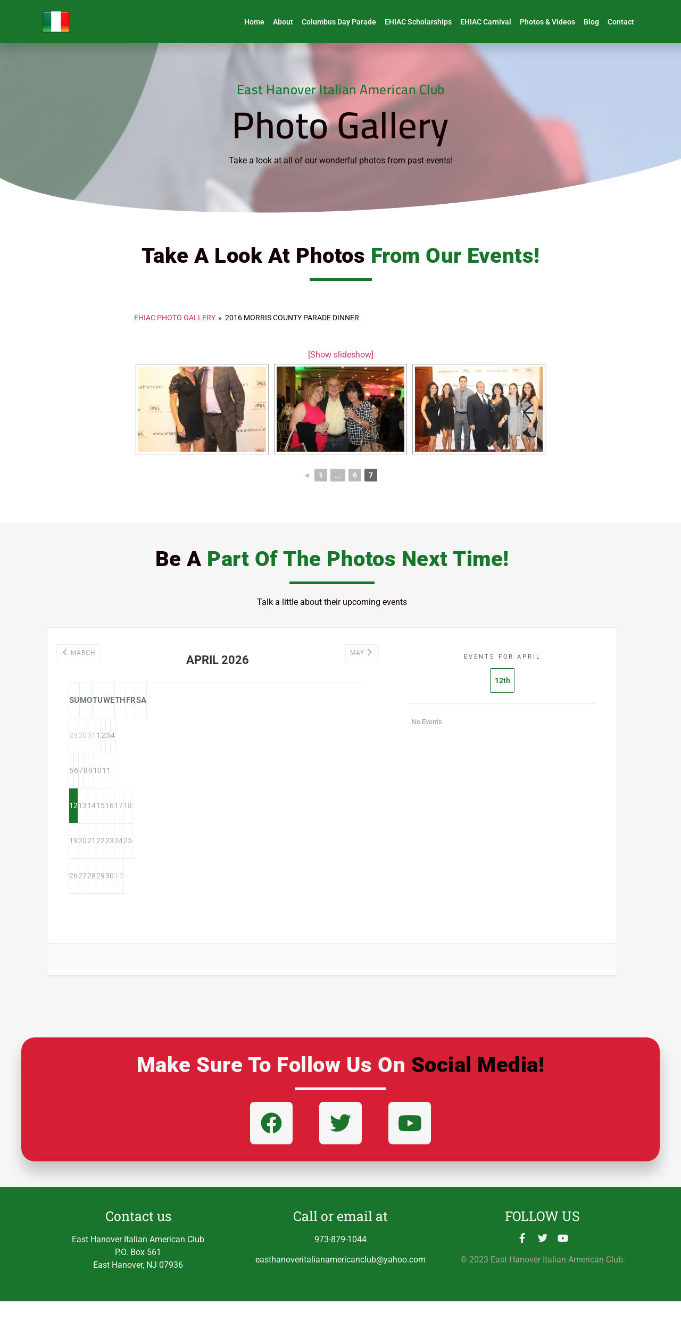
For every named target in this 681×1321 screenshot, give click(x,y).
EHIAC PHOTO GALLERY (174, 317)
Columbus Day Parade (339, 22)
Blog (591, 22)
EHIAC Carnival (485, 22)
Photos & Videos (547, 22)
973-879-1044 (340, 1259)
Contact (621, 22)
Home (254, 22)
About (283, 22)
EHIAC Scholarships (418, 22)
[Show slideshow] (340, 355)
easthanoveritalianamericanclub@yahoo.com (340, 1279)
